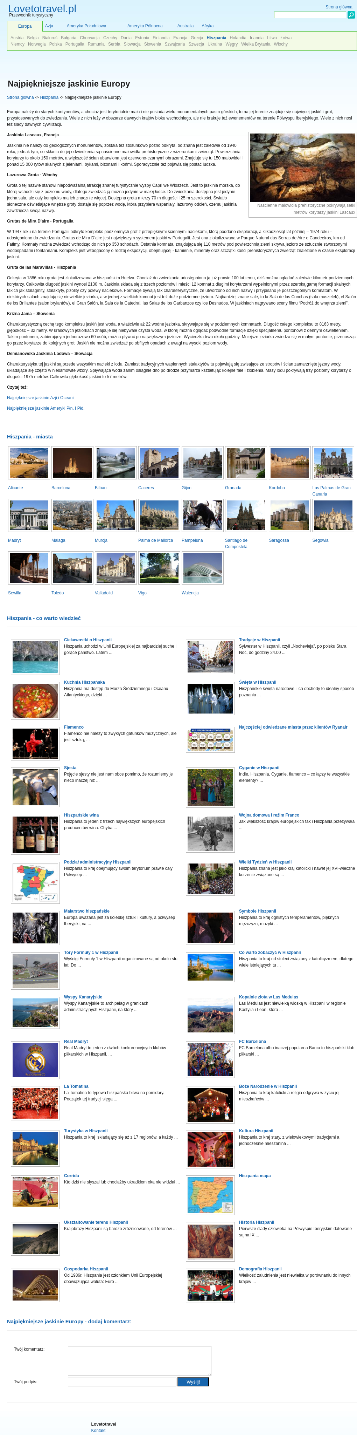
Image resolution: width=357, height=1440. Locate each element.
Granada (233, 487)
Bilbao (100, 487)
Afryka (208, 25)
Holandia (238, 37)
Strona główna (20, 97)
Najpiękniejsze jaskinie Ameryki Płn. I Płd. (45, 408)
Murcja (101, 540)
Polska (55, 44)
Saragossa (279, 540)
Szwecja (196, 44)
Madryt (14, 540)
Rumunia (96, 44)
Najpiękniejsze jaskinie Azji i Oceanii (41, 397)
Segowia (320, 540)
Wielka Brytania (255, 44)
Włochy (281, 44)
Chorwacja (90, 37)
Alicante (15, 487)
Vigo (142, 593)
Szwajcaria (174, 44)
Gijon (186, 487)
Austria (16, 37)
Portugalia (74, 44)
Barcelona (60, 487)
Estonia (142, 37)
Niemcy (17, 44)
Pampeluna (192, 540)
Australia (185, 25)
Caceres (146, 487)
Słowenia (152, 44)
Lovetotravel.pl (42, 8)
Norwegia (37, 44)
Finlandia (161, 37)
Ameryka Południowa (86, 25)
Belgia (32, 37)
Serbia (114, 44)
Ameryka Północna (145, 25)
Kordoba (277, 487)
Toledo (57, 593)
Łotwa (286, 37)
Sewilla (14, 593)
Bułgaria (68, 37)
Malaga (58, 540)
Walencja (190, 593)
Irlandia (257, 37)
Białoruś (49, 37)
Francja (180, 37)
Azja (49, 25)
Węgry (232, 44)
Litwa (272, 37)
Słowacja (132, 44)
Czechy (110, 37)
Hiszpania (49, 97)
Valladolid (104, 593)
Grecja (197, 37)
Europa (25, 26)
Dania (126, 37)
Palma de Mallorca (155, 540)
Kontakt (98, 1435)
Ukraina (215, 44)
